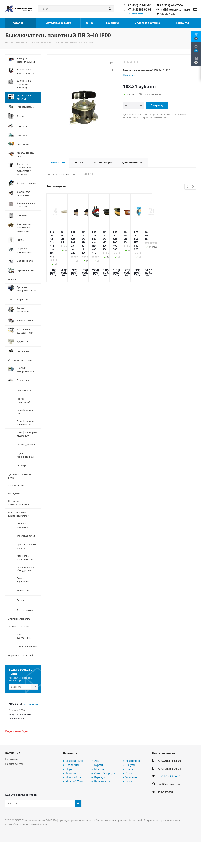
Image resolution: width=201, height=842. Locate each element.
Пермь (70, 769)
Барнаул (99, 777)
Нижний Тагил (75, 781)
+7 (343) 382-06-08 (139, 9)
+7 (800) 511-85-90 (139, 5)
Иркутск (130, 765)
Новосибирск (74, 777)
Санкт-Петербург (104, 773)
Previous (187, 187)
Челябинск (72, 765)
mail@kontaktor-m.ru (175, 9)
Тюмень (71, 773)
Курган (98, 765)
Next (193, 187)
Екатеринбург (74, 760)
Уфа (96, 760)
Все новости (30, 704)
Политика (11, 759)
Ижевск (130, 769)
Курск (129, 781)
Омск (128, 773)
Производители (15, 763)
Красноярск (132, 760)
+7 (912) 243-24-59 (171, 5)
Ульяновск (132, 777)
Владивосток (102, 781)
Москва (99, 769)
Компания (12, 753)
